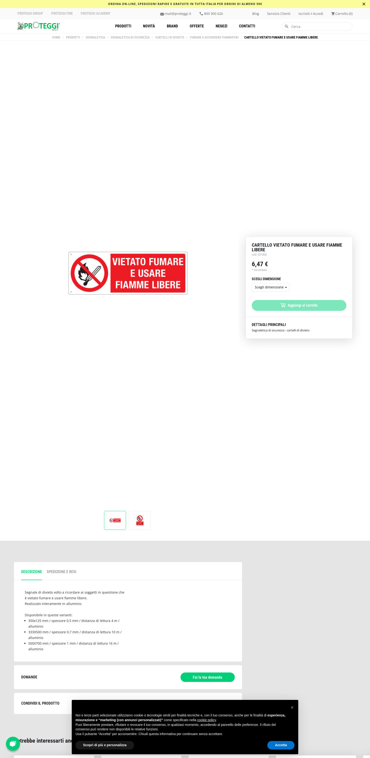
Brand (172, 26)
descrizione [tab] (31, 572)
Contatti (247, 26)
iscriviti (304, 13)
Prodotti (123, 26)
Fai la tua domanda (207, 677)
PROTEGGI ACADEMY (95, 13)
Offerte (197, 26)
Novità (149, 26)
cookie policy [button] (206, 720)
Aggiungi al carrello (299, 305)
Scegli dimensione (269, 287)
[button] (292, 707)
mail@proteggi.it (178, 13)
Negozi (221, 26)
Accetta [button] (281, 745)
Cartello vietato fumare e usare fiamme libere (281, 37)
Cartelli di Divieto (170, 37)
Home (56, 37)
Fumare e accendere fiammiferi (214, 37)
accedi (318, 13)
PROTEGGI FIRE (62, 13)
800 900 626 (213, 13)
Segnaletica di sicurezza (130, 37)
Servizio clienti (278, 13)
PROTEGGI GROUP (30, 13)
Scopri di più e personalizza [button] (104, 745)
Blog (255, 13)
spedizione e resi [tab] (61, 572)
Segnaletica (95, 37)
